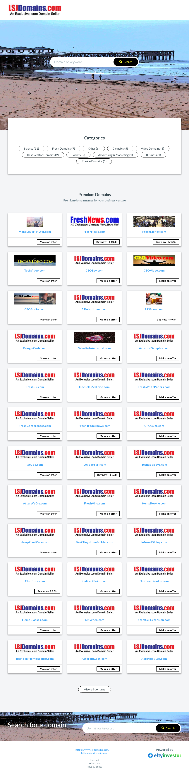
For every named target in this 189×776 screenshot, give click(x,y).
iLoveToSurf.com (94, 465)
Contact (94, 760)
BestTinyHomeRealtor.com (35, 659)
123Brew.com (154, 309)
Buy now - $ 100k (106, 242)
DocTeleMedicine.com (94, 387)
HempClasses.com (35, 620)
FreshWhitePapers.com (154, 387)
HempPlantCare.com (34, 542)
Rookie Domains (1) (94, 161)
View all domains (94, 689)
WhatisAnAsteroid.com (94, 348)
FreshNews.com (94, 232)
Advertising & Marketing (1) (116, 155)
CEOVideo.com (154, 270)
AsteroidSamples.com (154, 348)
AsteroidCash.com (94, 659)
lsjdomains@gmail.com (94, 753)
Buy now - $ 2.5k (47, 591)
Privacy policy (94, 766)
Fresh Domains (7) (62, 148)
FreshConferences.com (35, 426)
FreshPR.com (35, 387)
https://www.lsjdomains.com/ (92, 749)
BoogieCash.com (35, 348)
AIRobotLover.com (94, 309)
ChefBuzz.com (35, 581)
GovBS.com (35, 465)
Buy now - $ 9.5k (166, 319)
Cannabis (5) (121, 148)
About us (94, 763)
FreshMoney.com (154, 232)
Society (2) (77, 155)
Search (125, 61)
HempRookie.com (154, 503)
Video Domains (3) (154, 148)
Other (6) (93, 148)
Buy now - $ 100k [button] (166, 242)
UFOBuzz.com (154, 426)
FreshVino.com (94, 503)
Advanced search (94, 72)
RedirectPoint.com (94, 581)
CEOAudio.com (34, 309)
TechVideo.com (34, 270)
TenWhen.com (94, 620)
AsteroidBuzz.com (154, 659)
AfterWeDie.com (35, 503)
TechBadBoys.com (154, 465)
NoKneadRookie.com (154, 581)
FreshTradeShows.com (94, 426)
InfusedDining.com (154, 542)
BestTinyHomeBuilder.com (94, 542)
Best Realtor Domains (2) (41, 155)
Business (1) (155, 155)
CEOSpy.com (94, 270)
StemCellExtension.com (154, 620)
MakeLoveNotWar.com (35, 232)
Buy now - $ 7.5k (107, 475)
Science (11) (29, 148)
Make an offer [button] (48, 242)
